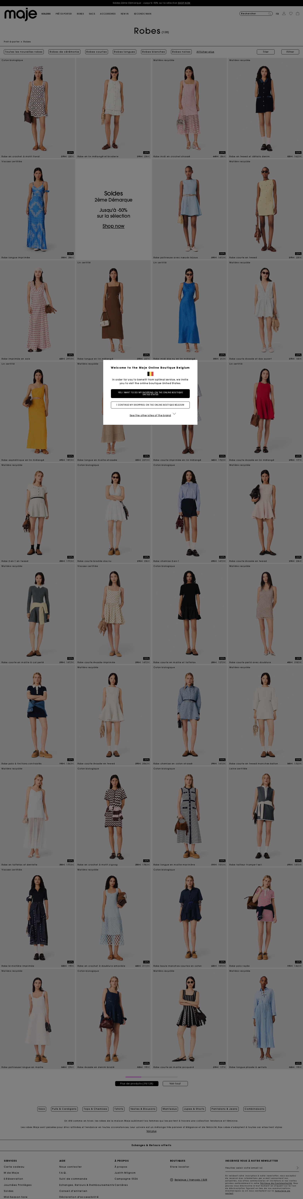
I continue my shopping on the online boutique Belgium (151, 405)
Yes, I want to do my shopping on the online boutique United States (151, 393)
